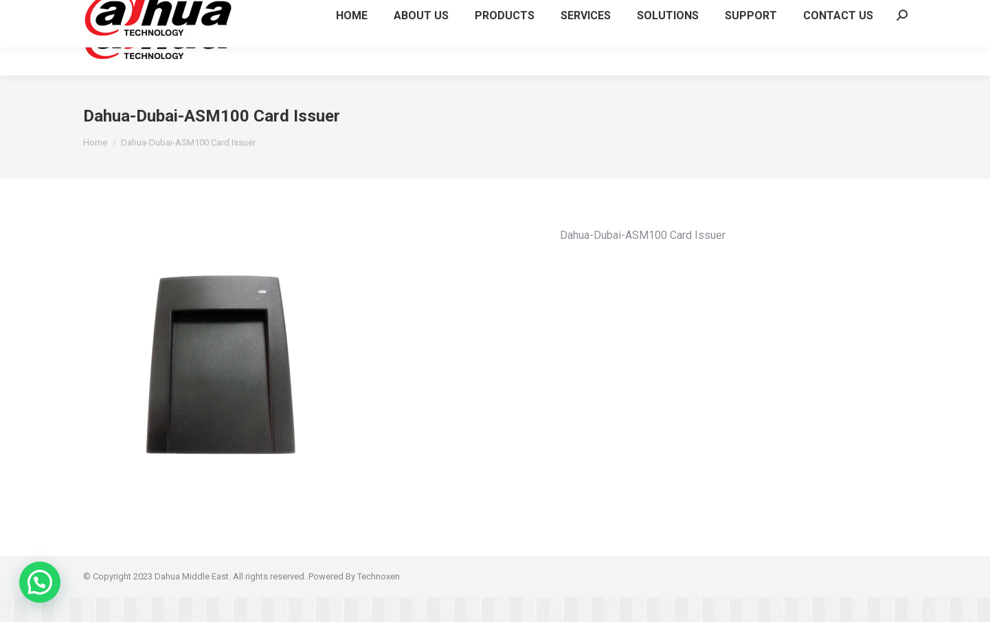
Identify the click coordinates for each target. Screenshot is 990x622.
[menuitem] (351, 62)
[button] (39, 582)
